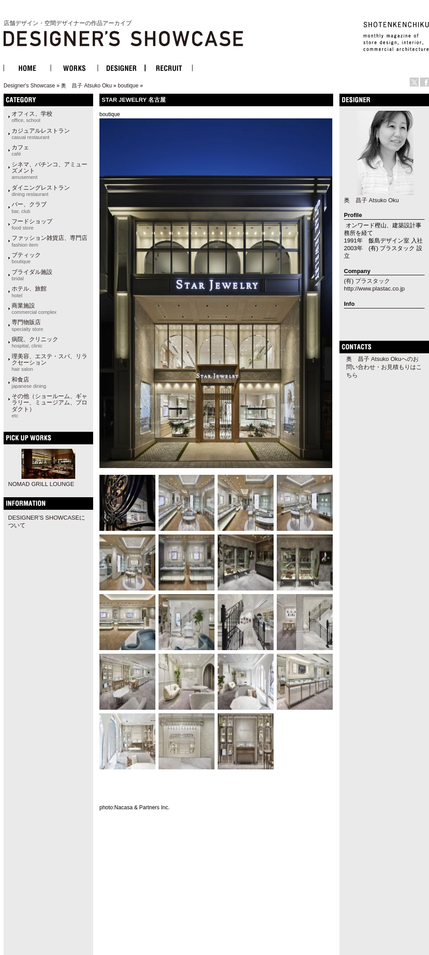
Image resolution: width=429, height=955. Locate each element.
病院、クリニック (35, 342)
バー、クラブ (29, 207)
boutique (128, 85)
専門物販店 (27, 325)
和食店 (29, 382)
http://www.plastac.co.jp (374, 288)
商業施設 (34, 308)
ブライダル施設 (32, 275)
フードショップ (32, 224)
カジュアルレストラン (41, 133)
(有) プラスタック (367, 281)
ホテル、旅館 (29, 291)
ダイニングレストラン (41, 190)
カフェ (20, 150)
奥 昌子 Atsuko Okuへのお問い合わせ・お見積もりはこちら (384, 367)
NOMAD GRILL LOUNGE (41, 484)
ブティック (26, 258)
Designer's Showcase (29, 85)
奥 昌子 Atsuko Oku (86, 85)
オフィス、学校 (32, 116)
